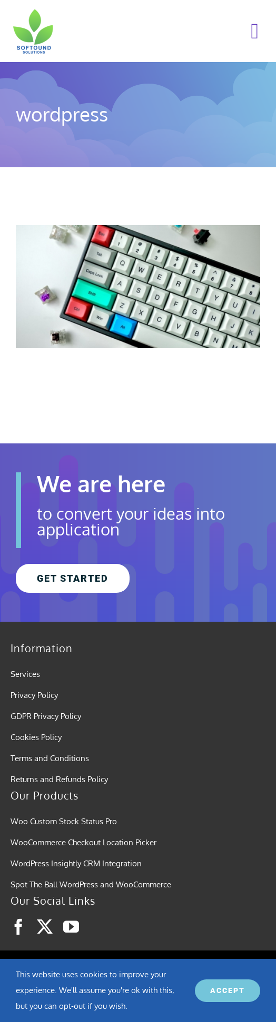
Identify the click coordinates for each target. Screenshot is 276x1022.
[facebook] (18, 927)
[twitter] (45, 927)
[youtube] (71, 927)
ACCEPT (227, 990)
